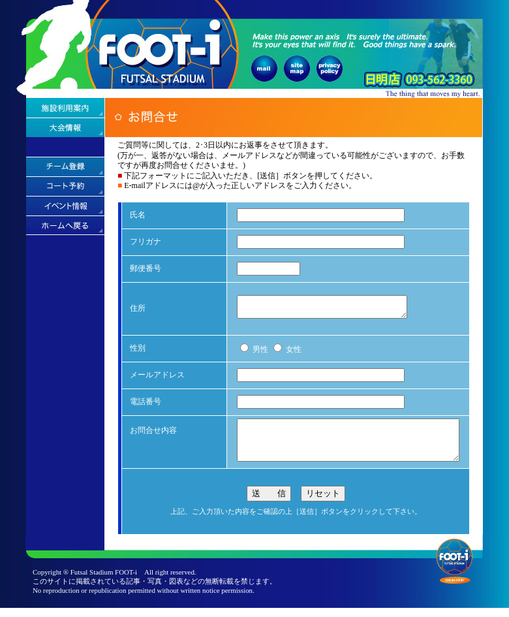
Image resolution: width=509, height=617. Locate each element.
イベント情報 (65, 205)
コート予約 (65, 186)
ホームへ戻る (65, 225)
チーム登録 (65, 166)
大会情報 (65, 127)
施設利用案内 (65, 108)
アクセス (65, 147)
